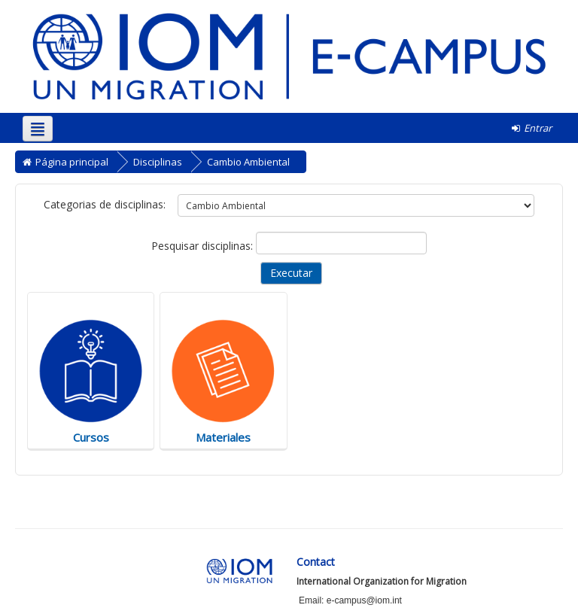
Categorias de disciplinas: (105, 204)
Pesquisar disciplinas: (203, 246)
